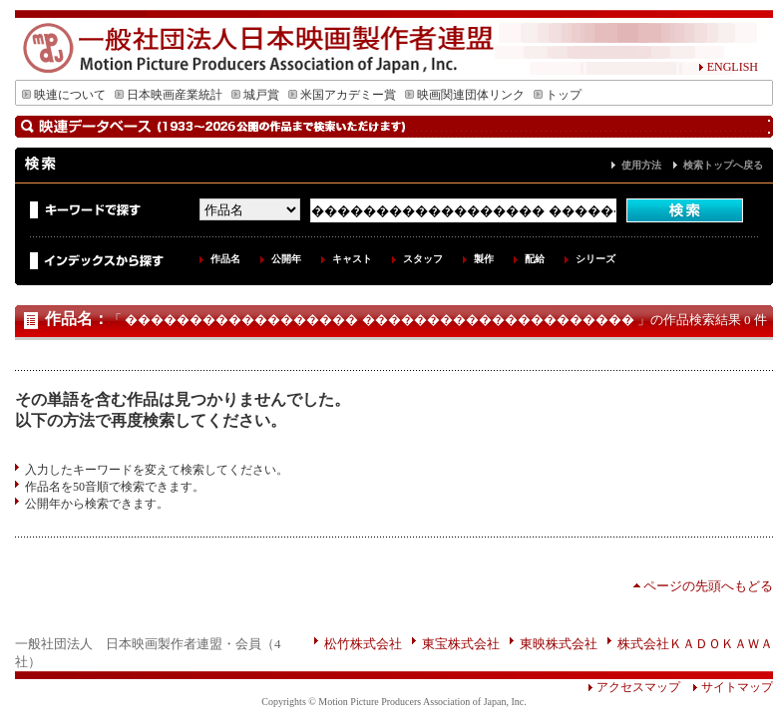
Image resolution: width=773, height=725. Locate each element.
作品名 (225, 258)
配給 (535, 258)
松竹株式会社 (363, 643)
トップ (557, 95)
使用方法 (641, 165)
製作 (484, 258)
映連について (64, 95)
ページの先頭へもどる (708, 585)
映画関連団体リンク (465, 95)
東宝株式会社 (461, 643)
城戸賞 (255, 95)
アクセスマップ (633, 687)
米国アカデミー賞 (342, 95)
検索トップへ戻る (723, 165)
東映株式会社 (558, 643)
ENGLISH (728, 67)
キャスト (352, 258)
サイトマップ (726, 687)
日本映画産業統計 (168, 95)
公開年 (286, 258)
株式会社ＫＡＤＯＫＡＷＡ (695, 643)
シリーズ (595, 258)
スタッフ (423, 258)
